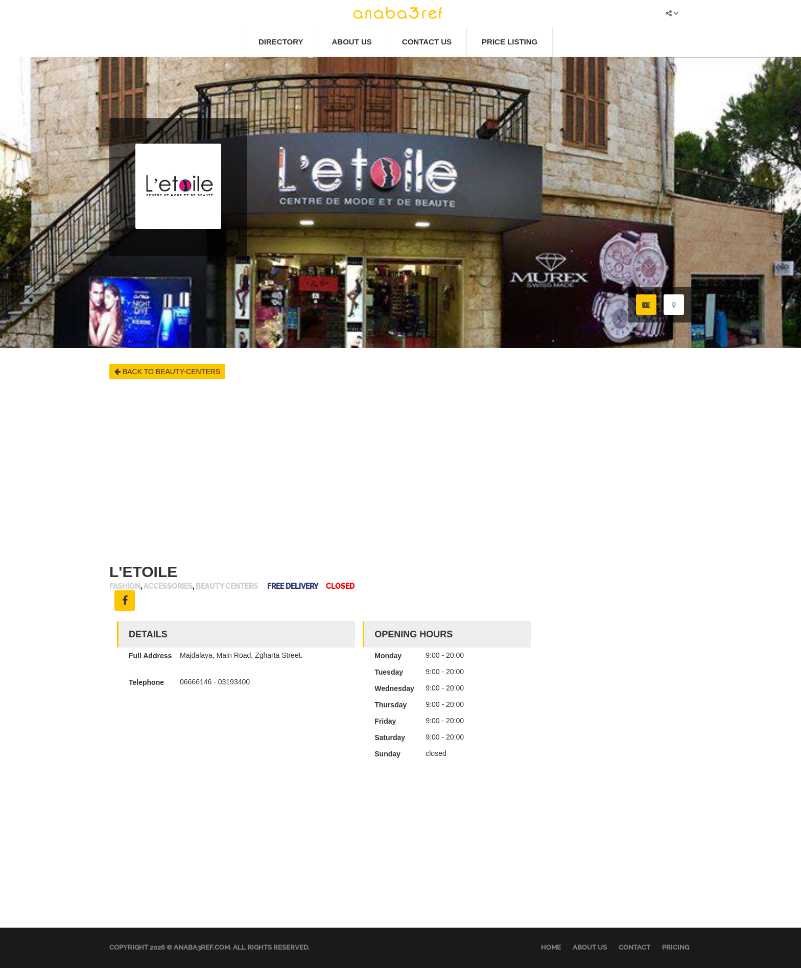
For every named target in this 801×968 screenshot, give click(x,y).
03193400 (234, 682)
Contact (634, 947)
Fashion (124, 586)
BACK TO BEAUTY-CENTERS (167, 371)
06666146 (195, 682)
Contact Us (427, 41)
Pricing (675, 947)
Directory (280, 41)
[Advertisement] (400, 471)
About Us (352, 41)
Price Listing (509, 41)
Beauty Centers (227, 586)
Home (551, 947)
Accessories (168, 586)
